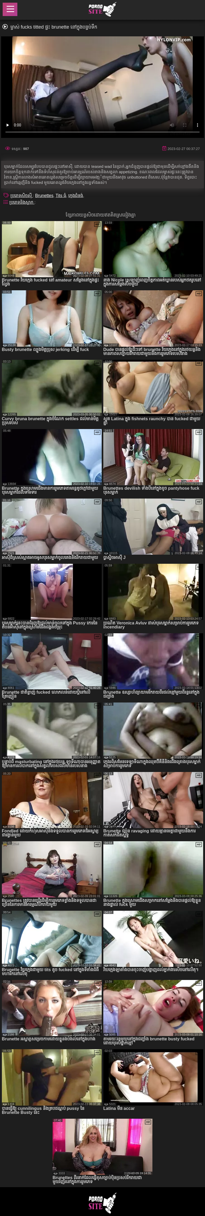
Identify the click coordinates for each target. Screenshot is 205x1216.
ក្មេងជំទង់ (75, 195)
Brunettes (44, 195)
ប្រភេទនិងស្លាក (21, 202)
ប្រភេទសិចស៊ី (21, 195)
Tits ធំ (61, 195)
